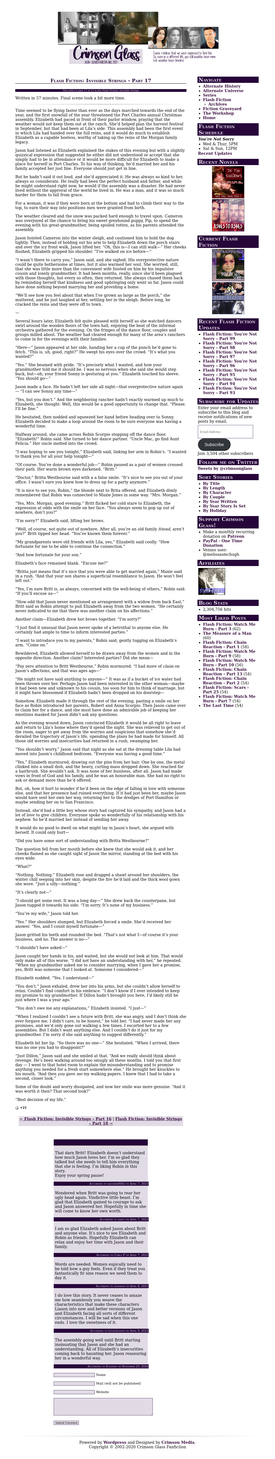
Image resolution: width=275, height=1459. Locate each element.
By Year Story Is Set (224, 506)
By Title (211, 483)
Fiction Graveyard (222, 108)
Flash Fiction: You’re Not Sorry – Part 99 (230, 336)
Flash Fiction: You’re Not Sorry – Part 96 (230, 363)
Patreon (235, 536)
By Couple (214, 497)
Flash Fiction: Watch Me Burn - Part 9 (229, 653)
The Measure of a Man (227, 633)
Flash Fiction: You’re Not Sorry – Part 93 (230, 390)
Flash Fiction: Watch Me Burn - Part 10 (229, 662)
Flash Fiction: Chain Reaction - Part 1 (225, 644)
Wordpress (114, 1445)
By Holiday (214, 510)
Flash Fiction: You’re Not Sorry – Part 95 (230, 372)
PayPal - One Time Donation (222, 543)
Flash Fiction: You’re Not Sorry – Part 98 (230, 345)
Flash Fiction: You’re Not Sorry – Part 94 (230, 381)
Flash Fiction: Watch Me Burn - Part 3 (229, 626)
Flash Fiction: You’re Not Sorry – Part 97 (230, 354)
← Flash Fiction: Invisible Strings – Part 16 (66, 1119)
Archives (217, 104)
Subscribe (214, 444)
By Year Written (220, 501)
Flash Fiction (217, 99)
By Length (214, 488)
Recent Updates (215, 153)
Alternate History (221, 86)
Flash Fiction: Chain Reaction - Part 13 (225, 671)
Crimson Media (178, 1445)
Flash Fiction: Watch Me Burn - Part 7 (229, 698)
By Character (217, 492)
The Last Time (218, 705)
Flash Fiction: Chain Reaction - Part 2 (225, 680)
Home (209, 117)
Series (209, 95)
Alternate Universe (223, 90)
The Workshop (218, 113)
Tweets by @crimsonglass (224, 468)
